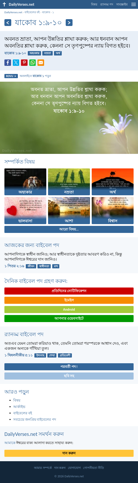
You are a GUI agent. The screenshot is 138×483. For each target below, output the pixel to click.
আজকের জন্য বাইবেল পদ (31, 245)
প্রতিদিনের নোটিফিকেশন (69, 291)
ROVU (11, 76)
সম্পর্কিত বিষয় (19, 162)
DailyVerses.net (13, 12)
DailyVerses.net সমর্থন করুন (34, 434)
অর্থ (58, 53)
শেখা (52, 355)
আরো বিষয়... (68, 229)
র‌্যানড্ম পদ (106, 4)
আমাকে (9, 443)
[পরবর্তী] (69, 22)
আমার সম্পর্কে (43, 468)
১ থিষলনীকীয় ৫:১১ (18, 355)
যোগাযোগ (74, 468)
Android (69, 309)
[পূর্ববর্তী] (7, 22)
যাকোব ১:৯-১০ (15, 53)
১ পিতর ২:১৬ (14, 266)
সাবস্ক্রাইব (122, 4)
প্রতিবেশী (65, 355)
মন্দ (56, 266)
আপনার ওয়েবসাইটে (69, 318)
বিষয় (94, 4)
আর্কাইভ (19, 407)
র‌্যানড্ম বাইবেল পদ (24, 334)
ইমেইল (69, 300)
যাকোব (46, 12)
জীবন (31, 266)
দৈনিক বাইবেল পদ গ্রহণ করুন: (35, 281)
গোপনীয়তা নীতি (93, 468)
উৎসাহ (40, 355)
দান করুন (69, 453)
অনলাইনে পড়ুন (35, 76)
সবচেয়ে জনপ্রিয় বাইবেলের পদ (34, 419)
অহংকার (34, 53)
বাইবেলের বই (32, 12)
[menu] (133, 6)
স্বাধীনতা (44, 266)
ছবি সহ (69, 376)
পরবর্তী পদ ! (68, 367)
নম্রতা (47, 53)
